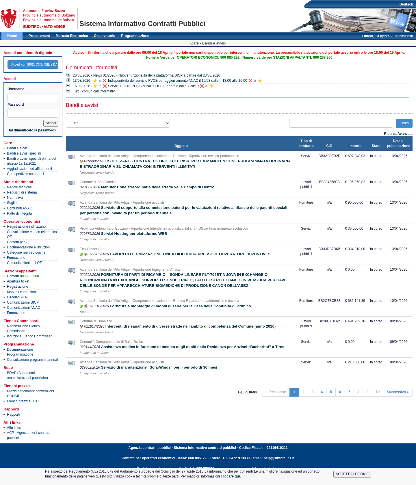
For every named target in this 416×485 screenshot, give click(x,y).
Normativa (15, 198)
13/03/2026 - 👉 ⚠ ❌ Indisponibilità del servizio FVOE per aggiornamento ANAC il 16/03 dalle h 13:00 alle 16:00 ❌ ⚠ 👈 (167, 81)
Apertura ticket (18, 281)
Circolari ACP (17, 297)
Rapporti (13, 414)
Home (12, 36)
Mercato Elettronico (72, 36)
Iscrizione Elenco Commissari (29, 336)
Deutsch (406, 4)
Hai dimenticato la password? (32, 130)
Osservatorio (104, 36)
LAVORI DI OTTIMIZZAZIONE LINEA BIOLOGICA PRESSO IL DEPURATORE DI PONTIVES (190, 254)
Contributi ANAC (19, 208)
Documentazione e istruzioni (29, 247)
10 (378, 392)
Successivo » (398, 392)
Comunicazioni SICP (23, 302)
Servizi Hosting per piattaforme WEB (134, 233)
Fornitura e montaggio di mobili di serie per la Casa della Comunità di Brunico (180, 306)
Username (16, 89)
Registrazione (17, 287)
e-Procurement (37, 36)
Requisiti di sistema (22, 192)
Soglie (11, 203)
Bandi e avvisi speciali (24, 153)
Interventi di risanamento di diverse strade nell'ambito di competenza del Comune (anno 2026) (190, 326)
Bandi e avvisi (17, 148)
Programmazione (135, 36)
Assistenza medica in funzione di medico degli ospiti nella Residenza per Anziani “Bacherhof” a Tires (192, 347)
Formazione (16, 258)
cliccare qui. (231, 476)
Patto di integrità (19, 213)
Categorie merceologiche (26, 252)
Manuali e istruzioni (22, 292)
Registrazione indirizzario (26, 226)
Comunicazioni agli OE (24, 263)
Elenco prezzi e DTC (23, 401)
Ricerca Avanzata (398, 134)
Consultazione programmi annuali (33, 360)
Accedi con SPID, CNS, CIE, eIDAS (34, 64)
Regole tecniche (19, 187)
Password (16, 105)
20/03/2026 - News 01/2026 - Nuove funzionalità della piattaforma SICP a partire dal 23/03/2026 (146, 75)
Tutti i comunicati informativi (94, 91)
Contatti (23, 276)
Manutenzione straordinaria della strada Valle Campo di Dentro (157, 187)
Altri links (14, 427)
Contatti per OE (19, 242)
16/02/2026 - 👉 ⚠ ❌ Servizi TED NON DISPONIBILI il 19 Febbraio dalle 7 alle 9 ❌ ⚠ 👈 (143, 86)
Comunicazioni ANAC (23, 308)
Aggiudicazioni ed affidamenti (29, 169)
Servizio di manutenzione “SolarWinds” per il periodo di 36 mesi (159, 367)
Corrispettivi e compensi (25, 174)
